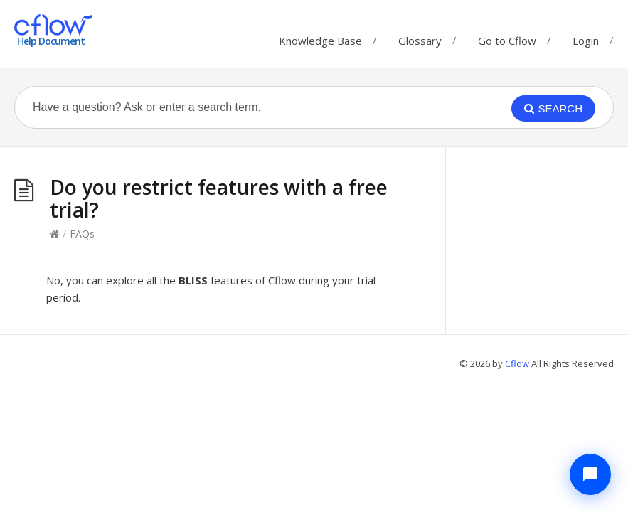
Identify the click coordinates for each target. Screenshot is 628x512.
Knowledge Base (320, 37)
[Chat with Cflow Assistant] (590, 474)
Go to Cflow (507, 37)
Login (586, 40)
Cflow (518, 363)
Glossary (420, 37)
